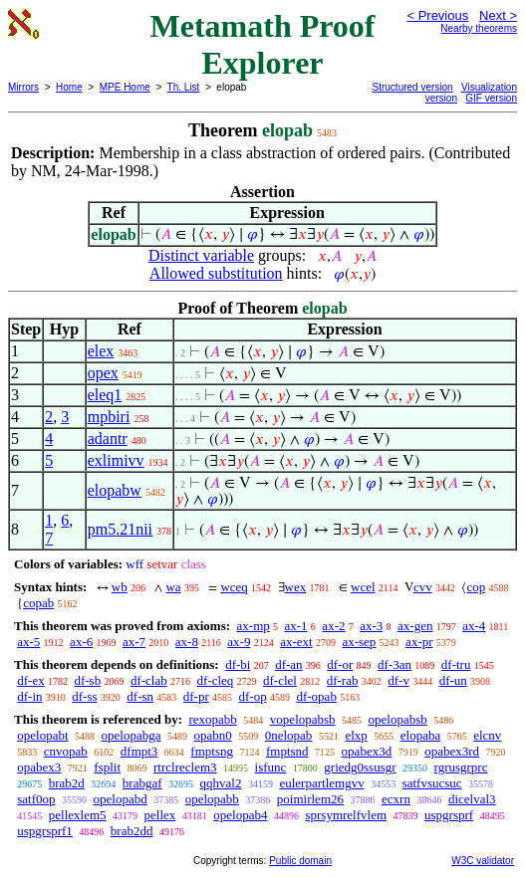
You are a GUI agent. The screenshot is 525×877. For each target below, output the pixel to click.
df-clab (149, 680)
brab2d (67, 782)
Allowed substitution (216, 273)
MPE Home (125, 87)
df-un (453, 680)
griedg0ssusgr (359, 767)
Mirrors (23, 87)
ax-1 (296, 625)
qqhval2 (221, 782)
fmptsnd (287, 751)
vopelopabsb (303, 719)
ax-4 (473, 625)
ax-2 (333, 625)
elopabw (114, 490)
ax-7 (134, 641)
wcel (363, 586)
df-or (340, 664)
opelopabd (120, 798)
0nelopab (289, 735)
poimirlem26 (310, 798)
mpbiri (109, 416)
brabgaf (142, 782)
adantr (108, 438)
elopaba (420, 735)
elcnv (487, 735)
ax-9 (238, 641)
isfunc (271, 767)
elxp (356, 735)
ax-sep (359, 641)
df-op (253, 696)
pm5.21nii (120, 529)
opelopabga (131, 735)
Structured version (413, 87)
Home (69, 87)
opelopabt (42, 735)
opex (103, 372)
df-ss (84, 696)
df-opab (316, 696)
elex (101, 350)
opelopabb (212, 798)
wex (296, 586)
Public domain (300, 860)
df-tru (456, 664)
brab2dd (132, 830)
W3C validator (482, 860)
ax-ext (296, 641)
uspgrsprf (448, 814)
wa (172, 586)
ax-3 (371, 625)
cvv (422, 586)
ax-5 (28, 641)
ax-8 (186, 641)
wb (120, 586)
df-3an (394, 664)
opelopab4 (240, 814)
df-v (398, 680)
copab (38, 602)
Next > (498, 15)
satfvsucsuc (432, 782)
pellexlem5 (78, 814)
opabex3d (367, 751)
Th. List (183, 87)
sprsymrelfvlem (346, 814)
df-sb (87, 680)
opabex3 (39, 767)
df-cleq (214, 680)
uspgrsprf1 (45, 830)
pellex (160, 814)
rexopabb (212, 719)
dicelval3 (472, 798)
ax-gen (414, 625)
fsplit (107, 767)
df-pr (196, 696)
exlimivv (116, 460)
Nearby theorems (478, 28)
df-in (29, 696)
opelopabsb (398, 719)
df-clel (280, 680)
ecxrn (396, 798)
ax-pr (418, 641)
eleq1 (105, 394)
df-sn (140, 696)
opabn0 (212, 735)
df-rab (343, 680)
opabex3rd (451, 751)
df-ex (30, 680)
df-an (288, 664)
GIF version (491, 98)
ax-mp (253, 625)
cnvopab (66, 751)
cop (475, 586)
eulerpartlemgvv (321, 782)
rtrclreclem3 (185, 767)
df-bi (237, 664)
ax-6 (81, 641)
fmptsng (211, 751)
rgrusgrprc (461, 767)
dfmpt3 (139, 751)
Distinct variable (201, 255)
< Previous (437, 15)
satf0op (36, 798)
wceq (233, 586)
